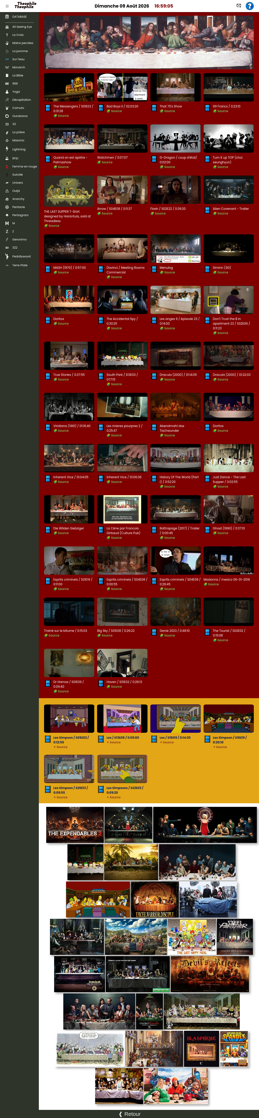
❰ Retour (129, 1114)
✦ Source (60, 747)
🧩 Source (61, 116)
